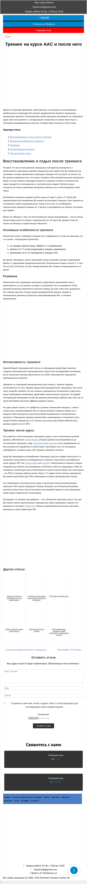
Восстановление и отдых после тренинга (30, 136)
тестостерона (31, 439)
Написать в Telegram (43, 24)
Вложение (43, 714)
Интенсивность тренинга (22, 149)
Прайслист (8, 801)
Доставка (56, 797)
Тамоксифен (31, 462)
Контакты (35, 801)
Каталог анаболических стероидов (27, 797)
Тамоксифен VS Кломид (70, 649)
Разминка (15, 145)
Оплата (47, 797)
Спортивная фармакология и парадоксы (25, 649)
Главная (7, 797)
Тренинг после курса (20, 153)
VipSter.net (29, 505)
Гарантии (65, 797)
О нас (17, 801)
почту (57, 758)
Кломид (46, 462)
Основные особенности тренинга (27, 141)
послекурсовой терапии (45, 443)
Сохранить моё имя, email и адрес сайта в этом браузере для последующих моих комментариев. (44, 705)
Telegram (56, 781)
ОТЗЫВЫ (25, 801)
